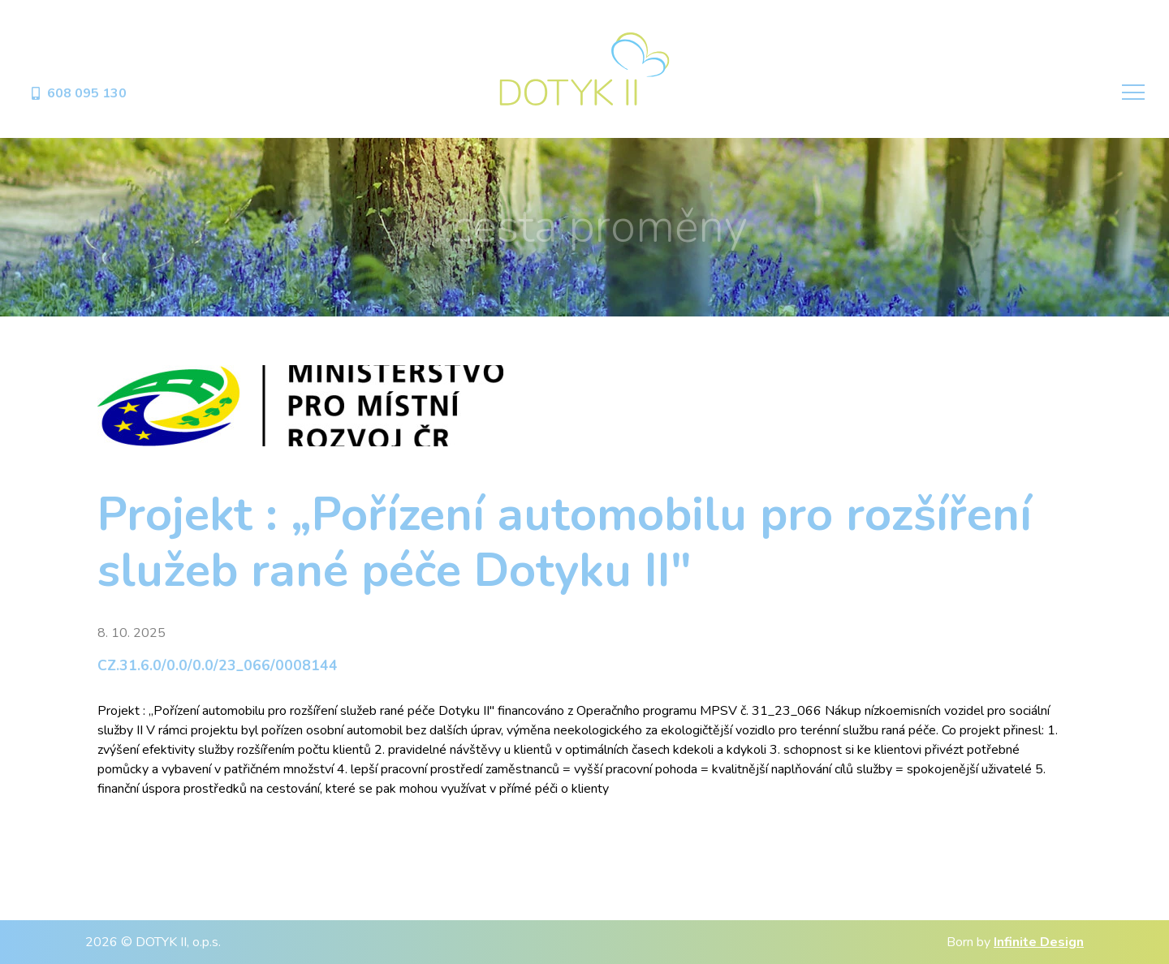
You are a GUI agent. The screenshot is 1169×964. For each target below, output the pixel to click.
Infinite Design (1039, 942)
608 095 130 (78, 93)
